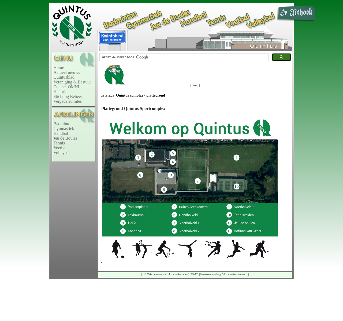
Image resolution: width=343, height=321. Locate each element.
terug (195, 85)
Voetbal (60, 148)
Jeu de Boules (65, 138)
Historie (61, 91)
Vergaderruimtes (68, 101)
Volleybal (62, 152)
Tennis (59, 143)
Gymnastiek (64, 128)
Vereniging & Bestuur (72, 82)
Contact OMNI (66, 87)
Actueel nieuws (67, 72)
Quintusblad (64, 77)
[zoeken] (183, 57)
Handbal (61, 133)
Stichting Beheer (68, 96)
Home (59, 67)
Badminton (63, 123)
